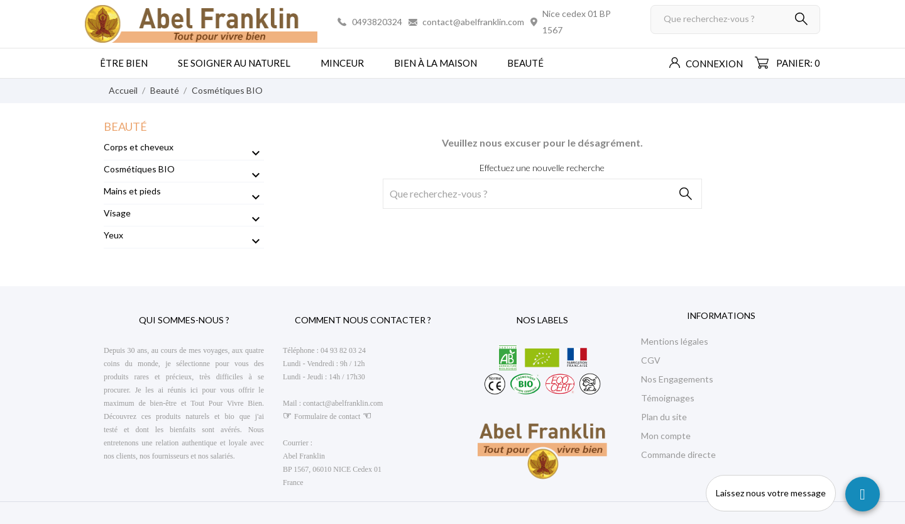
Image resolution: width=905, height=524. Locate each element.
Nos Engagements (677, 379)
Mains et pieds (132, 191)
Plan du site (664, 416)
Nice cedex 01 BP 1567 (576, 21)
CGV (651, 360)
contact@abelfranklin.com (473, 21)
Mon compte (666, 435)
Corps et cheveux (138, 147)
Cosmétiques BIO (139, 169)
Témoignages (667, 398)
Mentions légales (674, 341)
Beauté (125, 126)
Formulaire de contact (327, 416)
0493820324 (377, 21)
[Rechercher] (735, 19)
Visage (117, 213)
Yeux (113, 235)
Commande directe (678, 454)
